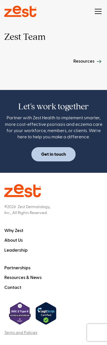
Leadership (16, 250)
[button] (97, 11)
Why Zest (13, 230)
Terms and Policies (20, 333)
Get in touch (53, 154)
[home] (20, 11)
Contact (12, 287)
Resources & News (23, 277)
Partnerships (17, 268)
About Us (13, 240)
